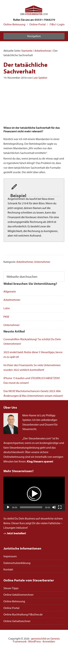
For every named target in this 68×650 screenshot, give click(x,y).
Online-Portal (37, 24)
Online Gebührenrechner (18, 594)
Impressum (10, 556)
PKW (6, 316)
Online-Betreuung (14, 24)
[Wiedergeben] (8, 507)
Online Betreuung (14, 601)
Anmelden (48, 641)
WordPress (34, 641)
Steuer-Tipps (10, 588)
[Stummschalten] (54, 507)
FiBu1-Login (57, 24)
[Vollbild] (60, 507)
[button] (34, 494)
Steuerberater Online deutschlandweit (34, 10)
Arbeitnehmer (24, 262)
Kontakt (8, 569)
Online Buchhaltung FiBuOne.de (23, 614)
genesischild (38, 638)
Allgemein (9, 291)
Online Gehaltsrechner (16, 621)
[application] (34, 494)
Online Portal (11, 608)
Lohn (6, 308)
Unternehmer (42, 262)
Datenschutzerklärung (16, 563)
